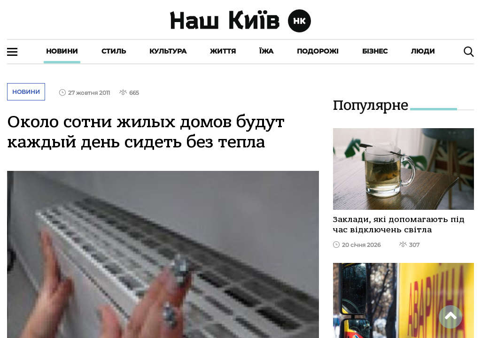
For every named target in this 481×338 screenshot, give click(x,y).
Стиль (113, 51)
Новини (62, 51)
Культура (167, 51)
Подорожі (318, 51)
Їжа (266, 51)
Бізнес (375, 51)
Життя (223, 51)
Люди (423, 51)
